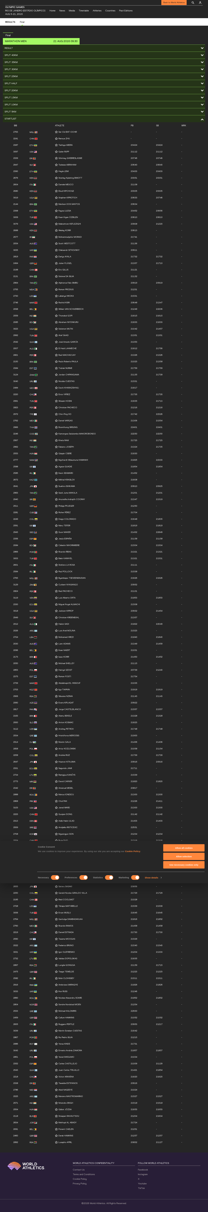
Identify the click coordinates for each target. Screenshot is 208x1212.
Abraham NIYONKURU (68, 322)
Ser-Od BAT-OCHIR (67, 132)
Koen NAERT (64, 650)
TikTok (141, 1188)
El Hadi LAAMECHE (67, 348)
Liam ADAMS (64, 644)
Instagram (143, 1174)
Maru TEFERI (64, 525)
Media (72, 10)
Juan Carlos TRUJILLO (68, 1070)
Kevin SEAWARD (65, 473)
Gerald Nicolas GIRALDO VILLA (72, 893)
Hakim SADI (63, 624)
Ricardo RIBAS (64, 552)
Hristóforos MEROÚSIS (68, 735)
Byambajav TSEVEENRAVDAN (72, 578)
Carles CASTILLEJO (67, 1063)
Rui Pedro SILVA (65, 1037)
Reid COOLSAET (66, 899)
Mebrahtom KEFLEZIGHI (69, 224)
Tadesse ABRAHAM (67, 165)
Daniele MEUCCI (65, 184)
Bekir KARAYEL (65, 558)
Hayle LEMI (63, 171)
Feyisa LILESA (64, 211)
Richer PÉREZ (64, 512)
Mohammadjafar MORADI (70, 237)
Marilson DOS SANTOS (69, 204)
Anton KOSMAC (66, 722)
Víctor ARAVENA (66, 1077)
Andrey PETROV (66, 729)
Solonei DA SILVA (66, 276)
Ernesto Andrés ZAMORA (70, 1050)
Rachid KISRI (64, 302)
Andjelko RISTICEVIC (68, 827)
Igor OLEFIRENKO (66, 952)
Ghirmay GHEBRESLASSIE (70, 158)
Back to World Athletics (174, 2)
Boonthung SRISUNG (68, 427)
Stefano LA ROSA (66, 565)
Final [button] (8, 35)
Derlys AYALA (64, 256)
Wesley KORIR (64, 230)
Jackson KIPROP (65, 611)
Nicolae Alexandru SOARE (70, 998)
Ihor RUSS (62, 991)
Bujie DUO (63, 840)
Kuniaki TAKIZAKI (66, 853)
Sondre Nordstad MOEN (69, 1004)
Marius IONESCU (66, 794)
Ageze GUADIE (65, 466)
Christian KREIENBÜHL (68, 617)
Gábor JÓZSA (65, 1109)
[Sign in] (200, 3)
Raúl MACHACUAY (67, 355)
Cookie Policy (80, 1179)
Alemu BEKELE (65, 716)
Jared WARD (64, 807)
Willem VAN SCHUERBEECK (71, 309)
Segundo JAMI (65, 768)
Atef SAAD (63, 335)
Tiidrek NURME (65, 368)
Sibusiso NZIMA (65, 696)
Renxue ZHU (64, 138)
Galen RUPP (63, 151)
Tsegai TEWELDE (66, 971)
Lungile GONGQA (66, 965)
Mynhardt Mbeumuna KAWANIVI (73, 460)
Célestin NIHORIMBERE (69, 545)
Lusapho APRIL (65, 1142)
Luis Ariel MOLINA (66, 630)
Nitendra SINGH (65, 1103)
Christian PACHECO (67, 407)
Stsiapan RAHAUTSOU (68, 1116)
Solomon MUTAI (65, 329)
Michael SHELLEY (66, 663)
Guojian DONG (65, 814)
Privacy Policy (80, 1183)
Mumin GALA (64, 742)
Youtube (142, 1183)
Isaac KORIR (63, 657)
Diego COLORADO (67, 519)
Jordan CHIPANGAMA (68, 374)
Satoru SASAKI (65, 886)
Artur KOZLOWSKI (67, 748)
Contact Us (79, 1169)
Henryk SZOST (65, 670)
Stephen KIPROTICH (67, 197)
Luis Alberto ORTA (67, 598)
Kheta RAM (63, 440)
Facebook (143, 1169)
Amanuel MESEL (65, 788)
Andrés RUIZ (64, 755)
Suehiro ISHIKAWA (66, 486)
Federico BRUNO (66, 945)
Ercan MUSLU (64, 912)
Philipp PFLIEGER (66, 506)
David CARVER (65, 781)
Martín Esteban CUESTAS (70, 1031)
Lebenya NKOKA (66, 296)
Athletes (97, 10)
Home (52, 10)
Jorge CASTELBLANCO (69, 709)
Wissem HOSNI (65, 401)
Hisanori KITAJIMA (66, 762)
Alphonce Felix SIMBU (68, 283)
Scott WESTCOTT (67, 243)
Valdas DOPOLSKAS (67, 958)
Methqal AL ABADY (67, 1122)
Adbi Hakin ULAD (66, 821)
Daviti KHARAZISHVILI (68, 388)
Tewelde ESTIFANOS (67, 1083)
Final (22, 22)
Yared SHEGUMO (66, 1057)
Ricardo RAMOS (65, 926)
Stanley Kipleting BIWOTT (70, 178)
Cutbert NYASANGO (68, 584)
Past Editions (126, 10)
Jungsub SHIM (65, 880)
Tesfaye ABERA (65, 145)
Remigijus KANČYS (66, 775)
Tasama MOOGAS (66, 939)
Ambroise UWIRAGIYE (68, 985)
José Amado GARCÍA (68, 342)
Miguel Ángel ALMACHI (69, 604)
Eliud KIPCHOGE (66, 191)
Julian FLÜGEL (65, 263)
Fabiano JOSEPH (66, 447)
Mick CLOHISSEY (66, 978)
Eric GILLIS (63, 270)
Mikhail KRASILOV (66, 480)
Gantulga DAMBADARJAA (70, 919)
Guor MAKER (64, 532)
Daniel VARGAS (65, 420)
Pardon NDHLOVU (66, 847)
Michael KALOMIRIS (67, 1011)
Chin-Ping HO (64, 414)
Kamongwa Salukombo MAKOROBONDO (77, 434)
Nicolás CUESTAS (66, 381)
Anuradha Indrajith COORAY (71, 499)
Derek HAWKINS (65, 1135)
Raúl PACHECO (65, 591)
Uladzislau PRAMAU (67, 873)
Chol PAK (62, 801)
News (62, 10)
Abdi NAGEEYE (65, 1090)
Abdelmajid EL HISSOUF (69, 683)
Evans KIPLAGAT (66, 702)
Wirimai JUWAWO (66, 867)
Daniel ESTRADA (66, 932)
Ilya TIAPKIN (64, 689)
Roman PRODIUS (66, 289)
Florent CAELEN (66, 1129)
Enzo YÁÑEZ (64, 394)
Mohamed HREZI (66, 637)
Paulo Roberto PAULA (68, 361)
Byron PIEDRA (64, 860)
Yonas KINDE (64, 1044)
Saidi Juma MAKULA (67, 493)
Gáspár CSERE (65, 453)
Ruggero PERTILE (66, 1024)
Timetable (84, 10)
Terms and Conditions (84, 1174)
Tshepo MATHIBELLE (68, 906)
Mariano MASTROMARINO (70, 1096)
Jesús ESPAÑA (65, 538)
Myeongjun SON (66, 834)
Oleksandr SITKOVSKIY (69, 250)
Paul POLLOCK (65, 571)
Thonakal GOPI (65, 315)
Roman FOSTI (64, 676)
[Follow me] (56, 131)
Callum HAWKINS (66, 1017)
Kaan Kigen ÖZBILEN (68, 217)
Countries (110, 10)
